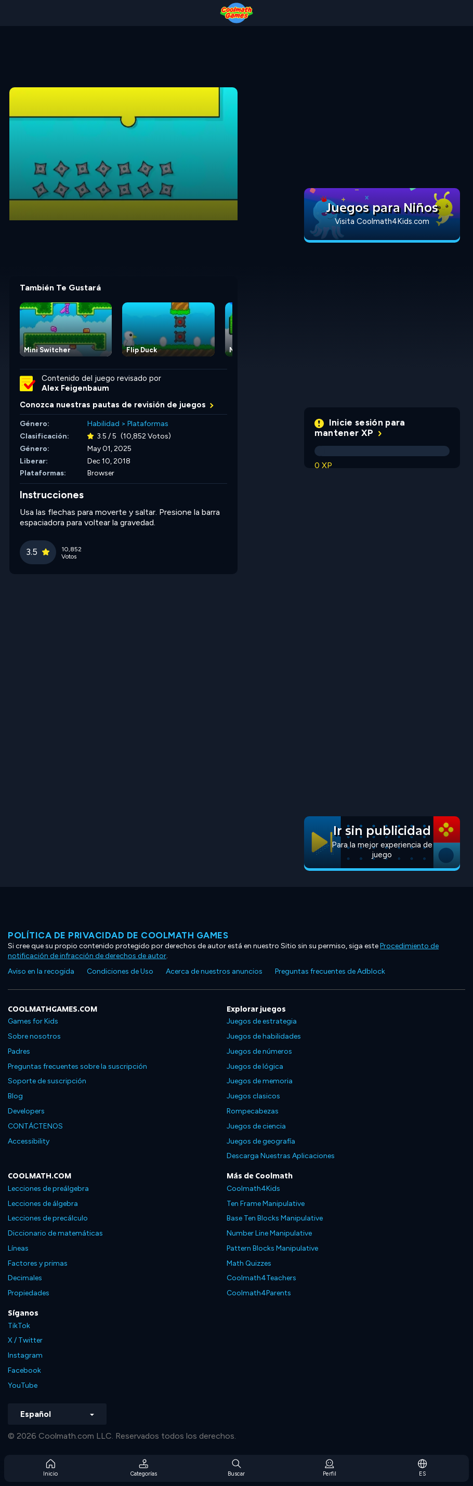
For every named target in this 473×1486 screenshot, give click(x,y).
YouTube (22, 1385)
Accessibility (28, 1141)
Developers (26, 1111)
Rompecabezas (253, 1111)
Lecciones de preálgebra (48, 1188)
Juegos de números (259, 1051)
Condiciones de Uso (120, 971)
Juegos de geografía (261, 1141)
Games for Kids (33, 1021)
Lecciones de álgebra (43, 1203)
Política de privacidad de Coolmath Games (118, 935)
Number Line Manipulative (269, 1233)
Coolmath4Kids (253, 1188)
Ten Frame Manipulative (266, 1203)
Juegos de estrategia (262, 1021)
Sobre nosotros (34, 1036)
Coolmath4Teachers (261, 1277)
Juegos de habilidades (264, 1036)
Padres (19, 1051)
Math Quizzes (249, 1263)
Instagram (25, 1355)
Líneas (18, 1248)
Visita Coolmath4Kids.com (382, 221)
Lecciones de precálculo (48, 1218)
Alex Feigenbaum (75, 388)
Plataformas (147, 423)
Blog (15, 1096)
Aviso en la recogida (41, 971)
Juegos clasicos (253, 1096)
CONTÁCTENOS (35, 1126)
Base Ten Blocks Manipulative (275, 1218)
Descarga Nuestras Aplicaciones (281, 1155)
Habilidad (103, 423)
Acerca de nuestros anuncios (214, 971)
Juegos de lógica (255, 1066)
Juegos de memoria (260, 1081)
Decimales (25, 1277)
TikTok (19, 1325)
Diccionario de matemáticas (55, 1233)
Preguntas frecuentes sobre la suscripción (77, 1066)
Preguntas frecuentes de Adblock (330, 971)
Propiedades (28, 1293)
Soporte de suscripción (47, 1081)
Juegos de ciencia (256, 1126)
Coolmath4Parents (259, 1293)
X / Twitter (25, 1340)
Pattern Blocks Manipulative (272, 1248)
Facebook (24, 1370)
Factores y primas (38, 1263)
